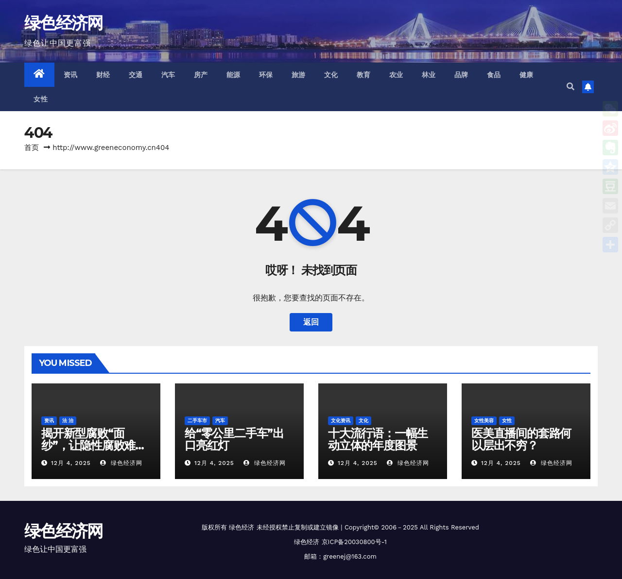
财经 (103, 74)
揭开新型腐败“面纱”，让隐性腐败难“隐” (88, 445)
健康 (526, 74)
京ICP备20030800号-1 (354, 542)
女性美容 (484, 420)
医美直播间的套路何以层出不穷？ (521, 439)
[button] (570, 86)
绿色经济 (241, 527)
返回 (311, 322)
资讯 (71, 74)
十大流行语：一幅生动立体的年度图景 (378, 439)
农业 (396, 74)
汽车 (168, 74)
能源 (233, 74)
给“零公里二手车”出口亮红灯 (234, 439)
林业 (429, 74)
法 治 (67, 420)
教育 (364, 74)
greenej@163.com (350, 556)
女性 (41, 99)
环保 (266, 74)
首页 (31, 147)
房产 (201, 74)
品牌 (461, 74)
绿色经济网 (63, 23)
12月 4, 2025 (71, 463)
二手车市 (197, 420)
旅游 (299, 74)
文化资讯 (340, 420)
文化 (331, 74)
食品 (494, 74)
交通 (136, 74)
